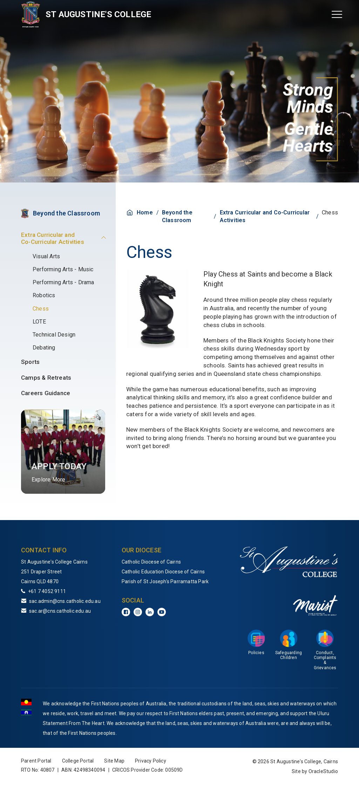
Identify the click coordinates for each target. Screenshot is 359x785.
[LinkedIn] (149, 612)
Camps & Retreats (46, 377)
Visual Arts (46, 256)
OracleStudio (323, 771)
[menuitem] (63, 314)
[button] (96, 236)
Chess (41, 308)
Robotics (44, 295)
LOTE (39, 321)
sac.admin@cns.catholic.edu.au (65, 601)
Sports (30, 361)
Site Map (114, 761)
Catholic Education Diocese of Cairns (163, 571)
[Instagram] (138, 612)
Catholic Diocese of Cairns (151, 562)
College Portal (78, 761)
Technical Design (54, 334)
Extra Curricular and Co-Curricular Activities (52, 238)
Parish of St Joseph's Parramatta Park (165, 581)
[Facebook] (126, 612)
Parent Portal (36, 761)
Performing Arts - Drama (63, 282)
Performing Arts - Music (63, 269)
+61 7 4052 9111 (47, 591)
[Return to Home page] (30, 14)
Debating (44, 347)
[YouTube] (161, 612)
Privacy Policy (150, 761)
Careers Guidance (45, 393)
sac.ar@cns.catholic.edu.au (60, 611)
